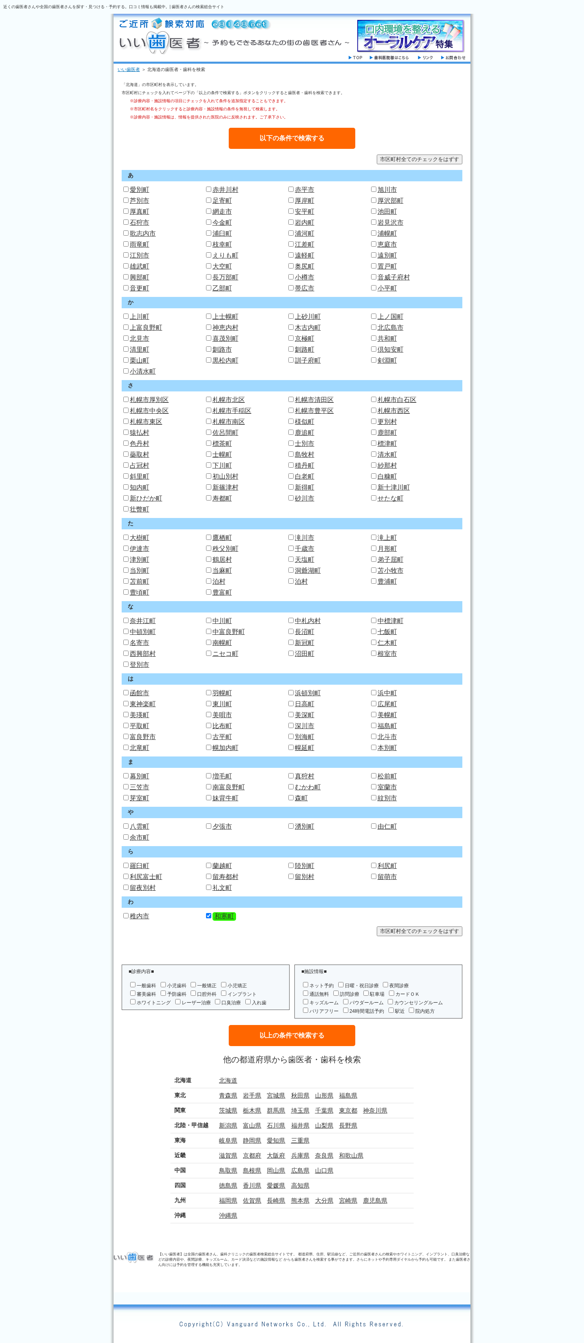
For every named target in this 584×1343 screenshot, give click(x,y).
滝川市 (304, 537)
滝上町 (387, 537)
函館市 (139, 693)
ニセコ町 (225, 653)
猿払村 (139, 432)
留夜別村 (143, 887)
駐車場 (377, 994)
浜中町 (387, 693)
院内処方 (425, 1011)
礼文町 (222, 887)
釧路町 (304, 349)
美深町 (304, 714)
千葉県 (324, 1110)
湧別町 (304, 826)
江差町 (304, 244)
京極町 (304, 338)
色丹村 (139, 443)
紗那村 (387, 465)
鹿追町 (304, 432)
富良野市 (143, 736)
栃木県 (252, 1110)
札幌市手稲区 (232, 410)
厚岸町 (304, 200)
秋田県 (300, 1095)
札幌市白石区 (397, 399)
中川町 (222, 620)
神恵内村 (225, 327)
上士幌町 (225, 316)
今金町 (222, 222)
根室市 (387, 653)
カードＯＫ (407, 994)
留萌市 (387, 876)
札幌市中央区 (149, 410)
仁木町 (387, 642)
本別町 (387, 747)
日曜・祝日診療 (362, 985)
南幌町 (222, 642)
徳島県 (228, 1185)
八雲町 (139, 826)
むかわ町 (308, 787)
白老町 (304, 476)
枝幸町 (222, 244)
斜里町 (139, 476)
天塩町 (304, 559)
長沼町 (304, 631)
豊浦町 (387, 581)
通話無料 (319, 994)
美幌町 (387, 714)
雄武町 (139, 266)
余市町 (139, 837)
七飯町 (387, 631)
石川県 (276, 1125)
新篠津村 (225, 487)
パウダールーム (367, 1003)
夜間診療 (399, 985)
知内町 (139, 487)
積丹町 (304, 465)
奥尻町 (304, 266)
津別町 (139, 559)
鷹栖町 (222, 537)
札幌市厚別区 (149, 399)
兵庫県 (300, 1155)
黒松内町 (225, 360)
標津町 (387, 443)
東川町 (222, 704)
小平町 (387, 288)
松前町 (387, 776)
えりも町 (225, 255)
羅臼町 (139, 865)
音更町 (139, 288)
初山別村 (225, 476)
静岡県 (252, 1140)
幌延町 (304, 747)
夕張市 (222, 826)
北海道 (228, 1080)
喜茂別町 (225, 338)
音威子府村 (394, 277)
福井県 (300, 1125)
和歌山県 (351, 1155)
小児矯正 (237, 985)
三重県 (300, 1140)
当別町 (139, 570)
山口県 (324, 1170)
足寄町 (222, 200)
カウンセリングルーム (418, 1003)
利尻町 (387, 865)
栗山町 (139, 360)
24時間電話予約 (367, 1011)
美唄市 (222, 714)
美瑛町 (139, 714)
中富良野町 (229, 631)
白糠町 (387, 476)
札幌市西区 (394, 410)
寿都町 (222, 498)
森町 (301, 798)
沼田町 (304, 653)
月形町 (387, 548)
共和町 (387, 338)
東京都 (348, 1110)
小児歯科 (177, 985)
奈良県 (324, 1155)
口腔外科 (207, 994)
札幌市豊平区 (314, 410)
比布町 (222, 725)
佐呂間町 (225, 432)
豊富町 (222, 592)
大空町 (222, 266)
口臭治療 (231, 1003)
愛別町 (139, 189)
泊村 (219, 581)
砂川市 (304, 498)
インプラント (242, 994)
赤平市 (304, 189)
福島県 (348, 1095)
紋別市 (387, 798)
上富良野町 (146, 327)
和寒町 (224, 916)
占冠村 (139, 465)
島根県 (252, 1170)
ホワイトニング (154, 1003)
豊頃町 (139, 592)
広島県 (300, 1170)
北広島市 (391, 327)
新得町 (304, 487)
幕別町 (139, 776)
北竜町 (139, 747)
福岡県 (228, 1200)
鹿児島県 (375, 1200)
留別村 (304, 876)
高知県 (300, 1185)
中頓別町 (143, 631)
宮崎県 (348, 1200)
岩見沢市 (391, 222)
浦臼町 (222, 233)
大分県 (324, 1200)
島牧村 (304, 454)
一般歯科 (146, 985)
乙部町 (222, 288)
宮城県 (276, 1095)
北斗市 (387, 736)
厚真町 (139, 211)
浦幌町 (387, 233)
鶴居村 (222, 559)
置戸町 (387, 266)
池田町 (387, 211)
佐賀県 (252, 1200)
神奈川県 (375, 1110)
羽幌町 (222, 693)
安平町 (304, 211)
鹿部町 (387, 432)
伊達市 (139, 548)
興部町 (139, 277)
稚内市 (139, 916)
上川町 (139, 316)
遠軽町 (304, 255)
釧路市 (222, 349)
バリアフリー (324, 1011)
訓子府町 (308, 360)
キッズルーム (324, 1003)
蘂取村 (139, 454)
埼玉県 (300, 1110)
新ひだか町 (146, 498)
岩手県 (252, 1095)
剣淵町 (387, 360)
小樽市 (304, 277)
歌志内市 (143, 233)
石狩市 (139, 222)
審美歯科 (146, 994)
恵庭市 (387, 244)
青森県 (228, 1095)
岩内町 (304, 222)
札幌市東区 (146, 421)
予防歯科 (177, 994)
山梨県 (324, 1125)
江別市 (139, 255)
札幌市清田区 (314, 399)
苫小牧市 (391, 570)
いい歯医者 (129, 69)
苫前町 (139, 581)
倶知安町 (391, 349)
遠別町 (387, 255)
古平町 (222, 736)
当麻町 (222, 570)
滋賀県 (228, 1155)
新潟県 (228, 1125)
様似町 (304, 421)
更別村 (387, 421)
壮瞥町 (139, 509)
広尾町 (387, 704)
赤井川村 (225, 189)
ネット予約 (321, 985)
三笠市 (139, 787)
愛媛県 (276, 1185)
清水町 (387, 454)
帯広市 (304, 288)
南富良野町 (229, 787)
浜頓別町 (308, 693)
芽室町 (139, 798)
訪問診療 (349, 994)
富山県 (252, 1125)
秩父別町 (225, 548)
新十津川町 (394, 487)
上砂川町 (308, 316)
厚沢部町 (391, 200)
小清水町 (143, 371)
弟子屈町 (391, 559)
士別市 (304, 443)
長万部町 (225, 277)
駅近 (400, 1011)
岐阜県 (228, 1140)
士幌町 (222, 454)
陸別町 (304, 865)
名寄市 (139, 642)
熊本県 (300, 1200)
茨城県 (228, 1110)
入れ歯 (259, 1003)
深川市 (304, 725)
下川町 (222, 465)
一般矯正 (207, 985)
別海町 (304, 736)
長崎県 (276, 1200)
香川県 (252, 1185)
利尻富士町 (146, 876)
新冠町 (304, 642)
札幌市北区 (229, 399)
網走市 (222, 211)
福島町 (387, 725)
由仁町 (387, 826)
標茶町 (222, 443)
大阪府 (276, 1155)
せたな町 (391, 498)
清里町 (139, 349)
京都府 (252, 1155)
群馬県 (276, 1110)
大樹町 (139, 537)
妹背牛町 (225, 798)
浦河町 (304, 233)
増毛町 (222, 776)
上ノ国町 (391, 316)
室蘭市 (387, 787)
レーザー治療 (196, 1003)
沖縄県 (228, 1215)
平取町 (139, 725)
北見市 (139, 338)
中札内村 (308, 620)
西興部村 (143, 653)
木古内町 (308, 327)
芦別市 (139, 200)
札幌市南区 (229, 421)
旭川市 (387, 189)
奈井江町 (143, 620)
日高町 (304, 704)
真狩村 (304, 776)
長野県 (348, 1125)
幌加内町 (225, 747)
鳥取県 (228, 1170)
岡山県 (276, 1170)
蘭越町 (222, 865)
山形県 (324, 1095)
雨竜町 (139, 244)
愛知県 (276, 1140)
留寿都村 (225, 876)
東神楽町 (143, 704)
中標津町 (391, 620)
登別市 (139, 664)
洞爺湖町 (308, 570)
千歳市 (304, 548)
